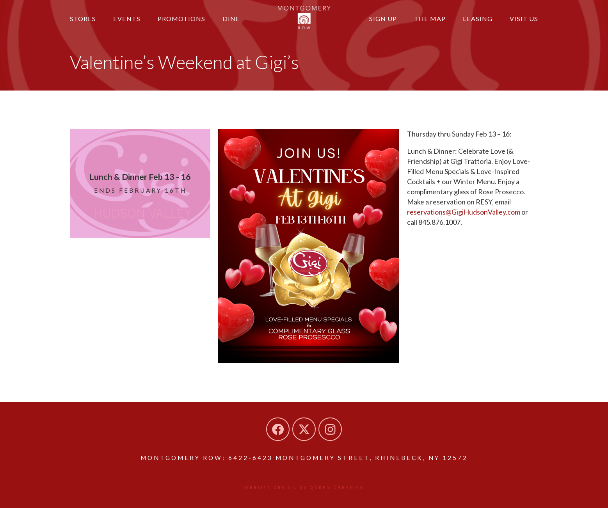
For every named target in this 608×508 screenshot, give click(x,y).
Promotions (181, 18)
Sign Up (383, 18)
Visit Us (524, 18)
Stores (83, 18)
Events (126, 18)
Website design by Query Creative (304, 487)
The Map (430, 18)
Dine (231, 18)
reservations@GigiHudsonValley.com (463, 212)
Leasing (477, 18)
